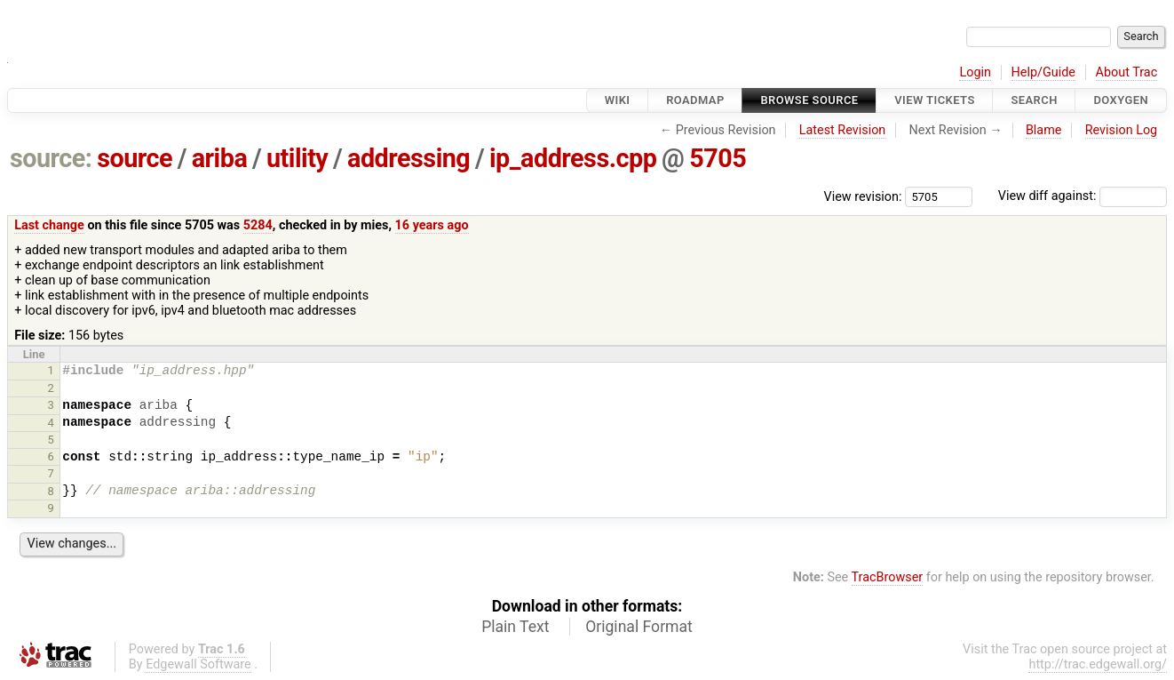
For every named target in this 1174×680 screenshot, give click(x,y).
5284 (258, 225)
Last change (49, 225)
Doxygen (1120, 100)
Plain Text (515, 627)
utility (297, 158)
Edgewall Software (198, 664)
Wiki (618, 100)
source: (51, 158)
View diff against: (1082, 196)
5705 (717, 158)
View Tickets (934, 100)
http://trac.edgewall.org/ (1097, 664)
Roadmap (695, 100)
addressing (408, 158)
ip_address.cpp (572, 158)
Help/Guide (1043, 72)
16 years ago (432, 225)
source (134, 158)
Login (975, 72)
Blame (1044, 130)
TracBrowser (888, 577)
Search (1034, 100)
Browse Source (809, 100)
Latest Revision (842, 130)
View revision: (863, 196)
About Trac (1127, 72)
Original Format (639, 627)
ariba (220, 158)
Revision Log (1121, 130)
